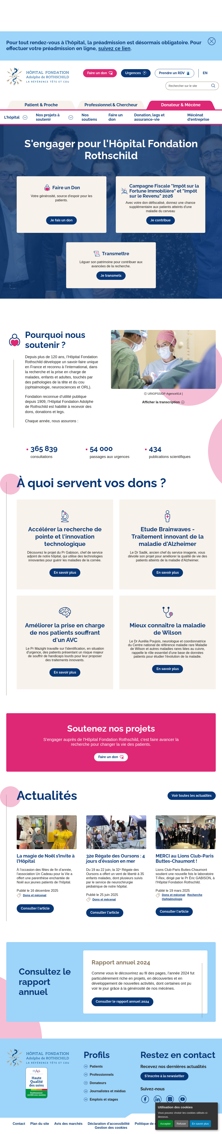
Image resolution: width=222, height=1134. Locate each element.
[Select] (211, 73)
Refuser (181, 1123)
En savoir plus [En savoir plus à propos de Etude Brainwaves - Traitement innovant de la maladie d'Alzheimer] (167, 573)
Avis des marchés (68, 1123)
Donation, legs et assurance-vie (149, 117)
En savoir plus (200, 1123)
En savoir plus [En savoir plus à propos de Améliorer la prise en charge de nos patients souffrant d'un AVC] (65, 672)
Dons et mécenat (34, 895)
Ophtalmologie (172, 899)
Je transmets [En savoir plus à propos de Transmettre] (111, 276)
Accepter (165, 1123)
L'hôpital (12, 117)
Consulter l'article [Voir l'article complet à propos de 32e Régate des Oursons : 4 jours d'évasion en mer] (104, 913)
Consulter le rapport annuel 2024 (122, 1001)
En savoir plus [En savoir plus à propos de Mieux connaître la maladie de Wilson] (167, 669)
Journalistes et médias (108, 1091)
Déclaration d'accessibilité (109, 1123)
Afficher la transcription (161, 402)
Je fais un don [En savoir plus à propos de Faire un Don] (61, 220)
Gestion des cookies (111, 1127)
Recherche (194, 895)
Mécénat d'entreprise (198, 117)
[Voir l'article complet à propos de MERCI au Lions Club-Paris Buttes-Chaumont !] (186, 832)
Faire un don (100, 73)
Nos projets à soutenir (47, 117)
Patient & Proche (41, 104)
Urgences (135, 73)
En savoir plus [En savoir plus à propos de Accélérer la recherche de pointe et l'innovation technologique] (65, 573)
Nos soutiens (89, 117)
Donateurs (98, 1083)
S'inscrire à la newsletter (164, 1076)
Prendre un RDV (174, 73)
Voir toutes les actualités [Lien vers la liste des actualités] (192, 796)
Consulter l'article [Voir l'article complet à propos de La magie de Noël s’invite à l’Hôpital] (35, 908)
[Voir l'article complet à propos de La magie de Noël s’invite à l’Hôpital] (47, 832)
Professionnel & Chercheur (111, 104)
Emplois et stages (104, 1099)
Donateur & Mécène (181, 104)
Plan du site (39, 1123)
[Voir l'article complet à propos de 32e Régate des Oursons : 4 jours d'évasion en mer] (116, 832)
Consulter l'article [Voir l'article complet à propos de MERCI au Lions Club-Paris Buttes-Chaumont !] (174, 911)
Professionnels (102, 1074)
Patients (96, 1066)
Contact (19, 1123)
